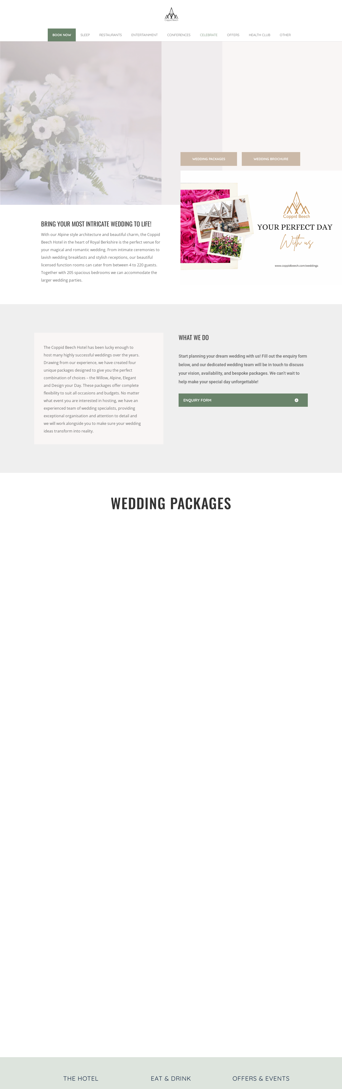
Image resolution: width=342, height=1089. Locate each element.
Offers (233, 35)
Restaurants (110, 35)
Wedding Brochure (271, 159)
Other (285, 35)
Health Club (259, 35)
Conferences (178, 35)
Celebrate (209, 35)
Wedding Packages (208, 159)
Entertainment (144, 35)
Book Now (61, 35)
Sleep (85, 35)
